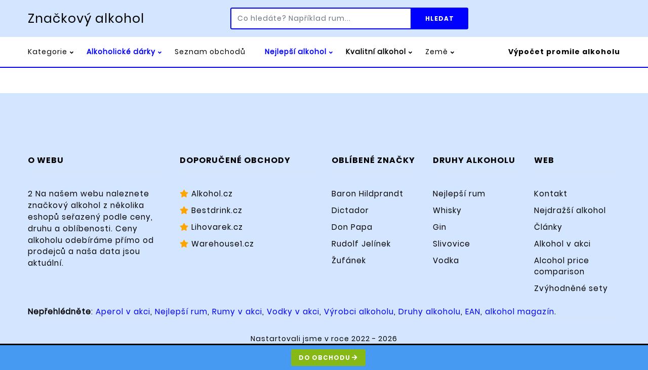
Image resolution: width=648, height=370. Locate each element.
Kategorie (47, 52)
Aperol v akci (123, 311)
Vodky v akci (293, 311)
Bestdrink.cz (211, 210)
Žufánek (349, 260)
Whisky (447, 210)
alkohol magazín (519, 311)
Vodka (446, 260)
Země (436, 52)
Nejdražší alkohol (570, 210)
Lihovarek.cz (211, 227)
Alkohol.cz (206, 193)
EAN (472, 311)
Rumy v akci (237, 311)
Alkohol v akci (562, 243)
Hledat (439, 18)
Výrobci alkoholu (359, 311)
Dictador (350, 210)
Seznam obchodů (210, 52)
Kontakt (551, 193)
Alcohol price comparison (561, 266)
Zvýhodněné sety (571, 288)
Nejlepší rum (459, 193)
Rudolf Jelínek (361, 243)
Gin (440, 227)
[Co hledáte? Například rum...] (321, 18)
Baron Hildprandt (367, 193)
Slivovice (451, 243)
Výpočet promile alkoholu (564, 52)
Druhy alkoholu (429, 311)
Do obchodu (328, 357)
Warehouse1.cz (217, 243)
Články (548, 227)
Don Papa (352, 227)
